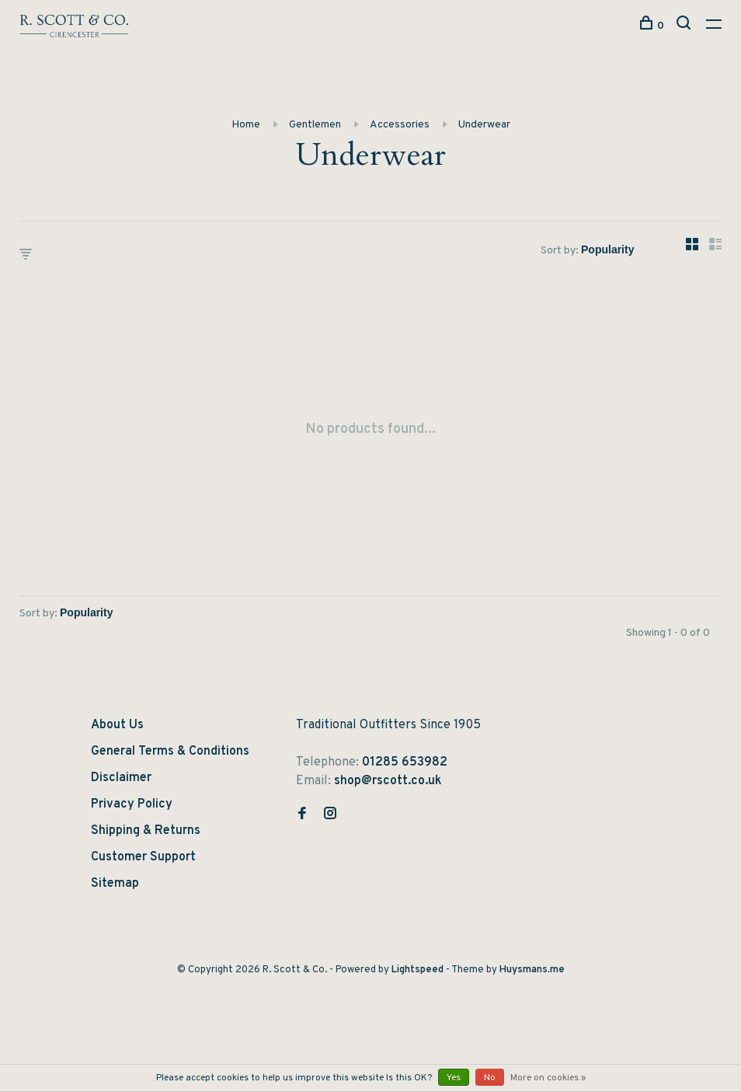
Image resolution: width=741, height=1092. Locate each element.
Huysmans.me (532, 970)
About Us (117, 725)
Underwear (484, 124)
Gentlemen (315, 124)
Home (245, 124)
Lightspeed (417, 970)
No (490, 1078)
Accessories (400, 124)
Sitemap (115, 883)
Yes (454, 1078)
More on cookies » (548, 1078)
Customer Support (143, 857)
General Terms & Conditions (170, 751)
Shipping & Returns (145, 831)
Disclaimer (121, 778)
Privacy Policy (131, 804)
